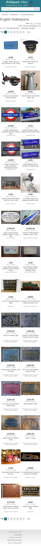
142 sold (31, 28)
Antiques (17, 2)
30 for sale (24, 28)
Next (28, 32)
